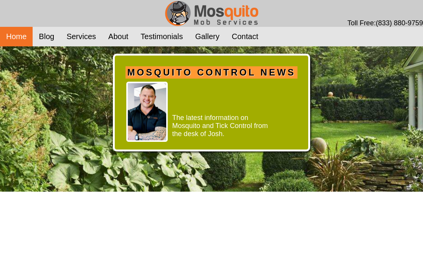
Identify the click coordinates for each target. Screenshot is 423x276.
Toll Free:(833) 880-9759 (385, 23)
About (118, 36)
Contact (245, 36)
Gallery (207, 36)
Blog (46, 36)
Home (16, 36)
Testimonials (161, 36)
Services (81, 36)
